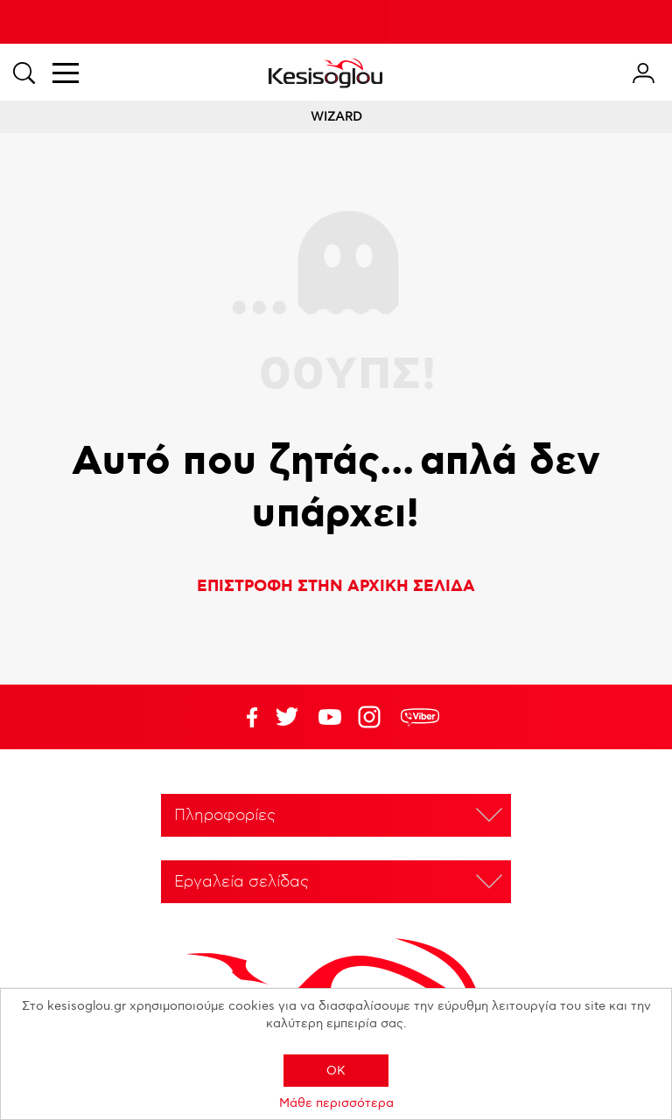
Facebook (244, 717)
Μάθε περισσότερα (336, 1103)
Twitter (330, 717)
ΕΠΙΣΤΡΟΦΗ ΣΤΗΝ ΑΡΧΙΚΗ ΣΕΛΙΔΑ (336, 586)
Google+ (373, 717)
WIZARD (336, 116)
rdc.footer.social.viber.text (420, 717)
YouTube (287, 717)
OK (336, 1070)
